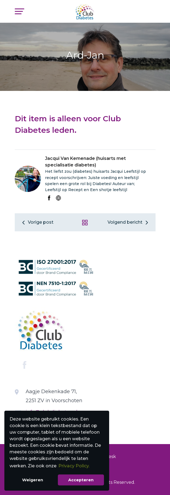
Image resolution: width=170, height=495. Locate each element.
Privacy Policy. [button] (74, 465)
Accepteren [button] (81, 479)
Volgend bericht (129, 222)
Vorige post (36, 222)
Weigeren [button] (32, 479)
